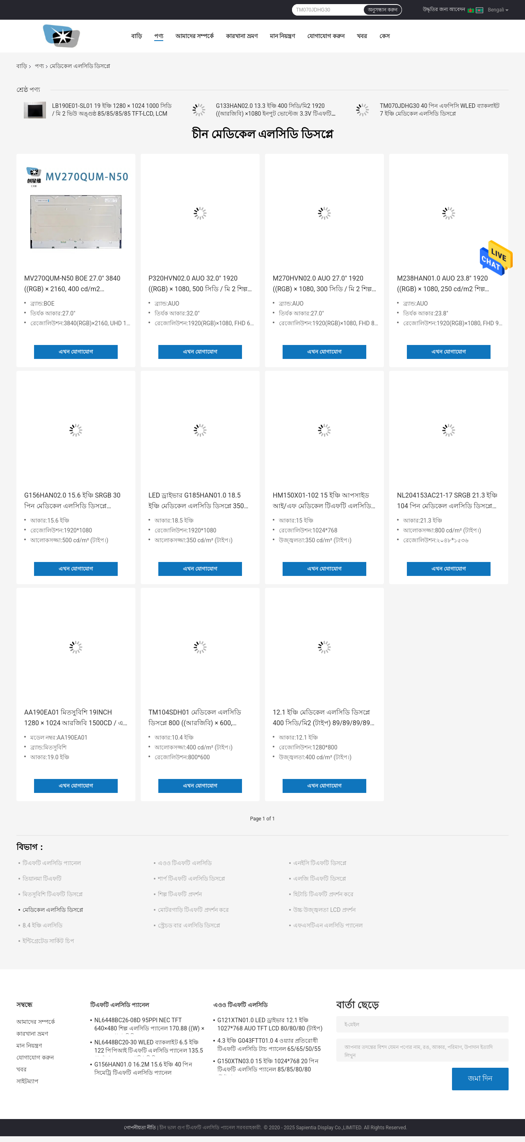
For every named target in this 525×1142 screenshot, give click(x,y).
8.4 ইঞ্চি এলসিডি (42, 925)
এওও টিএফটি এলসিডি (185, 863)
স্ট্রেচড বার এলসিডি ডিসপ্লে (189, 925)
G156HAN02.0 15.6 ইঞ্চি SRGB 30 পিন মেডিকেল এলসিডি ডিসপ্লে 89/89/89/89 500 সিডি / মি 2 (72, 501)
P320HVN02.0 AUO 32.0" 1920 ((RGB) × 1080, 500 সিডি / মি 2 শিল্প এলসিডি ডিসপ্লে (197, 284)
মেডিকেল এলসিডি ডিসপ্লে (53, 910)
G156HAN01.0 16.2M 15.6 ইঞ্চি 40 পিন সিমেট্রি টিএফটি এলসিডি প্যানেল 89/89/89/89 (143, 1069)
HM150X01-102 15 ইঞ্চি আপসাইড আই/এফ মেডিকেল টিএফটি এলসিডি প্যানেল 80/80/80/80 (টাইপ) (322, 501)
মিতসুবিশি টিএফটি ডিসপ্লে (53, 894)
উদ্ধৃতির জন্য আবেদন (444, 9)
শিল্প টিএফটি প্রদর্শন (180, 894)
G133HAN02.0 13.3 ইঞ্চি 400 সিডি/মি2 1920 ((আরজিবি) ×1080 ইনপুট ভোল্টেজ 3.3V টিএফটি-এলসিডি (274, 114)
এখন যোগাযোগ (76, 352)
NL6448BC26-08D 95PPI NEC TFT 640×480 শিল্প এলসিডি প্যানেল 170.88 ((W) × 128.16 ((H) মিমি (149, 1025)
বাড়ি (136, 36)
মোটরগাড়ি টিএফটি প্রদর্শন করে (193, 910)
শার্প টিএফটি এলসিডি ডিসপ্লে (191, 878)
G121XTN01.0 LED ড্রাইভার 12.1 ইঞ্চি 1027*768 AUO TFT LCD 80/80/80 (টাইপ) (270, 1024)
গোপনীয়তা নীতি (140, 1128)
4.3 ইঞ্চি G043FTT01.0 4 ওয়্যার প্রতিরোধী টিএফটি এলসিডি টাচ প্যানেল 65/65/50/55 (269, 1044)
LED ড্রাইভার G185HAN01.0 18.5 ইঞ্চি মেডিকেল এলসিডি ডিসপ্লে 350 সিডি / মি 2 (196, 501)
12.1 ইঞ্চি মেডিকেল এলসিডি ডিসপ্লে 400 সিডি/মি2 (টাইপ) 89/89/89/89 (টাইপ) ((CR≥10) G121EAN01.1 (321, 718)
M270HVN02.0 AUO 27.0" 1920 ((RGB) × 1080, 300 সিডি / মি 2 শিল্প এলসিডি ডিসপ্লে (322, 284)
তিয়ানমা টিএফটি (42, 878)
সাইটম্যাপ (27, 1081)
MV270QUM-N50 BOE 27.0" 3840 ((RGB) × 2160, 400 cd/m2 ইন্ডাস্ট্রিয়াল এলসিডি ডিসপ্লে (72, 284)
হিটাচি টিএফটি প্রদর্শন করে (323, 894)
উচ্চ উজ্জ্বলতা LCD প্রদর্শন (324, 910)
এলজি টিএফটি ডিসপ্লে (319, 878)
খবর (362, 36)
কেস (384, 36)
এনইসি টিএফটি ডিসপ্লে (320, 863)
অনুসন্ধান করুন (382, 10)
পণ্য (158, 36)
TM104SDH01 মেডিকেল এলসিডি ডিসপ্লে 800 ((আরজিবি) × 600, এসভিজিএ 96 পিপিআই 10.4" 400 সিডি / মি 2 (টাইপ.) (195, 718)
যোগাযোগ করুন (325, 36)
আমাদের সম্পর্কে (195, 36)
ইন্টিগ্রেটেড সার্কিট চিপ (48, 941)
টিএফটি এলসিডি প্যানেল (52, 863)
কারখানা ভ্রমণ (241, 36)
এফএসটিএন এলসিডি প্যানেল (328, 925)
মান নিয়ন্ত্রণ (282, 36)
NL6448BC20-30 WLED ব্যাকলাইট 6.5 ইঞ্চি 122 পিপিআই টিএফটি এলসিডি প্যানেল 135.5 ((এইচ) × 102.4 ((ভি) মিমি (148, 1047)
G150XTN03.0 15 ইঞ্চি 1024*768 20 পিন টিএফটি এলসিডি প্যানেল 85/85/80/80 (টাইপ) (267, 1066)
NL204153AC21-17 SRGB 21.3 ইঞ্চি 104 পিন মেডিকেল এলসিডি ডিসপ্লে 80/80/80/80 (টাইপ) (447, 501)
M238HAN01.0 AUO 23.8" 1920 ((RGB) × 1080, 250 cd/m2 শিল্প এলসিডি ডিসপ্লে (442, 284)
